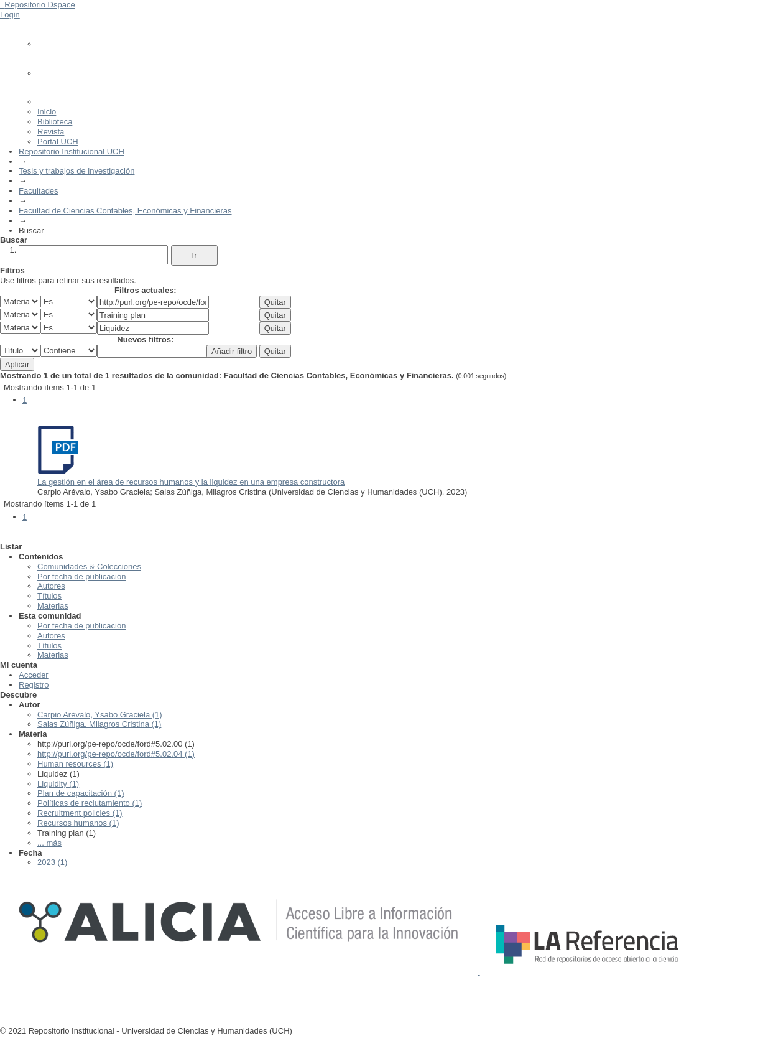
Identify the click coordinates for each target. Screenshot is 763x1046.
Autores (51, 586)
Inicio (46, 111)
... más (49, 843)
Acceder (34, 674)
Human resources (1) (75, 763)
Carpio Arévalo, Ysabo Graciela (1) (99, 714)
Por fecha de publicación (81, 576)
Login (10, 14)
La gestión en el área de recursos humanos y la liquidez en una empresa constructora (191, 482)
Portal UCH (57, 141)
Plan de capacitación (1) (80, 793)
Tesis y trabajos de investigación (76, 170)
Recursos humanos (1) (78, 823)
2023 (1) (52, 862)
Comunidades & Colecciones (89, 566)
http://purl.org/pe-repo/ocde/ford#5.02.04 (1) (116, 754)
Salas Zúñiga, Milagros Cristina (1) (99, 724)
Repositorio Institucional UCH (71, 151)
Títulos (49, 595)
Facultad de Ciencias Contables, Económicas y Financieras (125, 210)
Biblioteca (54, 121)
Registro (34, 684)
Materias (52, 605)
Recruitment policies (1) (80, 813)
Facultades (38, 190)
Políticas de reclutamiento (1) (89, 803)
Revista (50, 131)
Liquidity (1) (58, 783)
